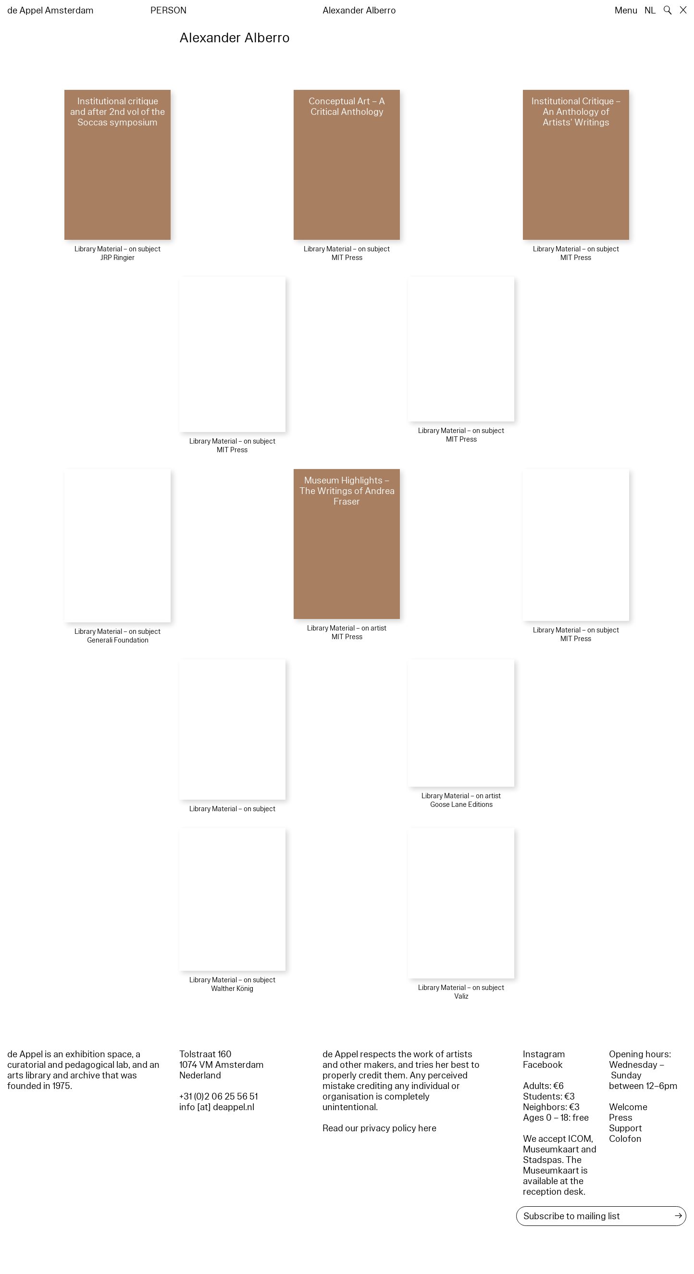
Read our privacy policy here (379, 1128)
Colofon (625, 1139)
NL (650, 10)
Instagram (544, 1054)
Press (620, 1118)
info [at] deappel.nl (216, 1107)
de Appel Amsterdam (50, 10)
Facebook (543, 1065)
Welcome (628, 1107)
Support (625, 1128)
